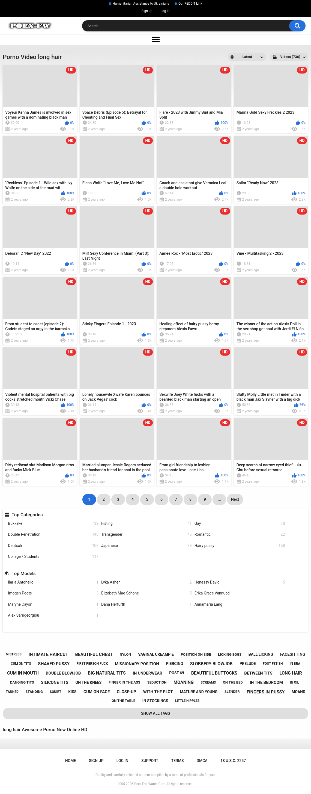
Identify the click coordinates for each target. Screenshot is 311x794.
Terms (177, 760)
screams (208, 682)
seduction (157, 682)
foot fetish (273, 664)
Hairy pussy (240, 545)
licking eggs (229, 654)
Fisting (146, 523)
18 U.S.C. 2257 (233, 760)
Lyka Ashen (146, 582)
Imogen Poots (53, 593)
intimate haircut (48, 654)
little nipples (187, 701)
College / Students (53, 556)
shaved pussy (54, 663)
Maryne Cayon (53, 604)
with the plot (158, 691)
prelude (248, 663)
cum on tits (21, 664)
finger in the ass (124, 682)
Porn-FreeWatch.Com (149, 784)
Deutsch (53, 545)
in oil (294, 682)
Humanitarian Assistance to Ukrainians (141, 3)
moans (298, 692)
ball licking (261, 654)
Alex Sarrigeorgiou (53, 615)
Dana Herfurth (146, 604)
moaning (184, 682)
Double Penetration (53, 534)
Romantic (240, 534)
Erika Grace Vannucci (240, 593)
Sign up (147, 11)
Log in (165, 11)
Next (235, 499)
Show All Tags (155, 713)
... (219, 499)
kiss (72, 692)
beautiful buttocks (214, 673)
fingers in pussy (266, 692)
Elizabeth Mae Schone (146, 593)
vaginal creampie (156, 654)
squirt (55, 692)
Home (70, 760)
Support (149, 760)
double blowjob (63, 673)
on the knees (88, 682)
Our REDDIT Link (190, 3)
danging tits (22, 682)
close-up (126, 691)
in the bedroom (266, 682)
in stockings (155, 701)
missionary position (137, 663)
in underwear (147, 673)
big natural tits (107, 673)
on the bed (233, 682)
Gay (240, 523)
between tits (258, 673)
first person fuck (92, 664)
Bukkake (53, 523)
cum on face (96, 691)
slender (232, 692)
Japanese (146, 545)
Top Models (24, 573)
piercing (174, 663)
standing (34, 692)
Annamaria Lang (240, 604)
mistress (14, 654)
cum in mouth (23, 673)
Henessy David (240, 582)
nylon (125, 654)
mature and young (198, 692)
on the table (123, 701)
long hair (290, 673)
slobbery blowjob (211, 663)
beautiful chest (94, 654)
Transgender (146, 534)
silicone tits (54, 682)
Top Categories (27, 514)
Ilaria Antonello (53, 582)
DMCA (202, 760)
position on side (196, 654)
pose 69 (176, 673)
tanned (12, 692)
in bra (295, 664)
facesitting (292, 654)
